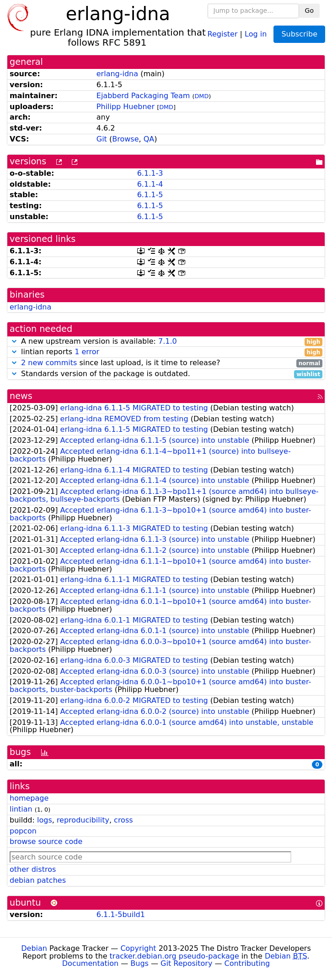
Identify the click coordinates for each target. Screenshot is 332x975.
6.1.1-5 (150, 194)
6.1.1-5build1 (120, 914)
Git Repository (186, 963)
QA (149, 139)
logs (44, 820)
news (21, 396)
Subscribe (299, 34)
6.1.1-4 (150, 184)
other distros (33, 869)
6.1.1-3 (150, 173)
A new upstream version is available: (166, 342)
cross (123, 820)
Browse (125, 139)
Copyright (138, 948)
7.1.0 (167, 341)
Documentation (90, 963)
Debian (34, 948)
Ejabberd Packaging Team (143, 95)
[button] (14, 341)
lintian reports (166, 352)
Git (101, 139)
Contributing (247, 963)
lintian (21, 809)
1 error (87, 351)
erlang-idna (117, 73)
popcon (23, 831)
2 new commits (49, 362)
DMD (202, 96)
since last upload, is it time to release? (166, 363)
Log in (256, 33)
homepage (29, 798)
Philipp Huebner (125, 106)
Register (223, 33)
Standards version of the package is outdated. (166, 374)
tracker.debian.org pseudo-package (174, 956)
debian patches (38, 880)
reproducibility (83, 820)
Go (309, 10)
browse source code (46, 841)
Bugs (139, 963)
